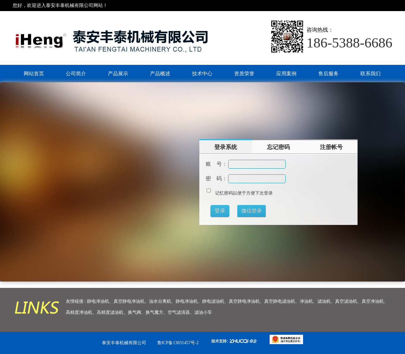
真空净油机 (373, 301)
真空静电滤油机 (279, 301)
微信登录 (251, 211)
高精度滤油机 (110, 312)
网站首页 (34, 73)
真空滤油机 (346, 301)
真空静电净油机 (129, 301)
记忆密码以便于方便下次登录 (244, 193)
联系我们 (370, 73)
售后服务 (328, 73)
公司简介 (76, 73)
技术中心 (202, 73)
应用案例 (286, 73)
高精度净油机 (79, 312)
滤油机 (324, 301)
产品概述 (160, 73)
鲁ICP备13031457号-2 (178, 342)
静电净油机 (98, 301)
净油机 (306, 301)
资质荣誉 (244, 73)
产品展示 (118, 73)
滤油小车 (203, 312)
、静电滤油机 (211, 301)
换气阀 (134, 312)
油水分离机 (160, 301)
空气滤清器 (179, 312)
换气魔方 (154, 312)
